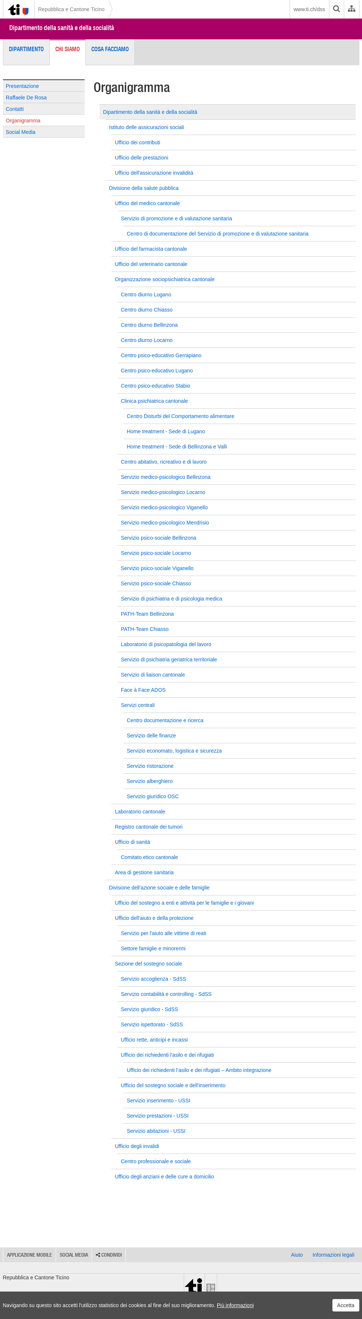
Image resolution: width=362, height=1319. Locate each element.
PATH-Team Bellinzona (147, 614)
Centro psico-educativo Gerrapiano (161, 355)
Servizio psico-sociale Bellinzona (158, 538)
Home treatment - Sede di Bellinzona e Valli (177, 447)
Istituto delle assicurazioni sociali (146, 127)
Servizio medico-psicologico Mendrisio (165, 523)
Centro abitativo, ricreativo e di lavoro (164, 462)
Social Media (21, 132)
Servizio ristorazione (150, 766)
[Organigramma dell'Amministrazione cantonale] (351, 9)
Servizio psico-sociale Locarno (156, 553)
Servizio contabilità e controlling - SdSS (166, 994)
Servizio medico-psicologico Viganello (164, 507)
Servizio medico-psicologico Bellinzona (166, 477)
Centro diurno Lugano (146, 294)
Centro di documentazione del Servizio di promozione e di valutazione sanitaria (218, 234)
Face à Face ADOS (143, 690)
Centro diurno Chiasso (147, 310)
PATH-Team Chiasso (145, 629)
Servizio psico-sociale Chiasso (156, 583)
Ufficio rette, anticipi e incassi (154, 1040)
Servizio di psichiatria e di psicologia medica (171, 599)
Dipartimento (26, 49)
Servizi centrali (138, 705)
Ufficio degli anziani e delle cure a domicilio (164, 1177)
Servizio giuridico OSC (153, 796)
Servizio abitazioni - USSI (156, 1131)
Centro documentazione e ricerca (165, 720)
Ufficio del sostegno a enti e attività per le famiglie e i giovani (184, 903)
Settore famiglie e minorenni (153, 948)
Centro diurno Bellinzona (149, 325)
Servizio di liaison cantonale (153, 675)
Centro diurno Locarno (147, 340)
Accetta (346, 1305)
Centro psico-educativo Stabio (155, 386)
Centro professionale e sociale (156, 1161)
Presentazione (22, 86)
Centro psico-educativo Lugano (157, 371)
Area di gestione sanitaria (144, 872)
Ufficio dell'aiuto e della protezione (154, 918)
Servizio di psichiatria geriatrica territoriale (169, 659)
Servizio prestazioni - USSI (158, 1116)
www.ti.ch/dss (309, 9)
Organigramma (23, 121)
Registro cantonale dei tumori (149, 827)
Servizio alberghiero (150, 781)
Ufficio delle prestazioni (142, 158)
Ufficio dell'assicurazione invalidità (154, 173)
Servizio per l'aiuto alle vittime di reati (163, 933)
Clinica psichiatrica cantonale (154, 401)
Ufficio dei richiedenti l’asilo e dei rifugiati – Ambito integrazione (199, 1070)
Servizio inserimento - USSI (158, 1100)
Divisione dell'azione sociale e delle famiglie (159, 888)
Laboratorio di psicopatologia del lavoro (166, 644)
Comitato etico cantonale (149, 857)
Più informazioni (235, 1305)
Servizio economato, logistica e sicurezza (174, 751)
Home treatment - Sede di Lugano (166, 431)
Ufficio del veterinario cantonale (151, 264)
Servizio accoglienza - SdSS (153, 979)
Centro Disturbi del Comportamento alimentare (180, 416)
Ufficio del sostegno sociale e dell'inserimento (173, 1085)
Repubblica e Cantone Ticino (71, 9)
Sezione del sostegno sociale (148, 964)
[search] (336, 9)
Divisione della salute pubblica (144, 188)
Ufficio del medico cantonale (147, 203)
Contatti (15, 109)
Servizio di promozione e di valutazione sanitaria (176, 218)
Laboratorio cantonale (140, 812)
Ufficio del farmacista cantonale (151, 249)
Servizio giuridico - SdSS (149, 1009)
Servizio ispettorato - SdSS (152, 1024)
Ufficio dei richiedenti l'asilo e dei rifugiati (167, 1055)
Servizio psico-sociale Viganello (157, 568)
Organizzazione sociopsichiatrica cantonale (165, 279)
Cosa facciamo (110, 49)
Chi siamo (67, 49)
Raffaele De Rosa (26, 98)
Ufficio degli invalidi (137, 1146)
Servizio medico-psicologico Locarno (163, 492)
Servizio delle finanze (151, 736)
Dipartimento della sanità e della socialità (61, 27)
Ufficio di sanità (132, 842)
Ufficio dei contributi (137, 142)
